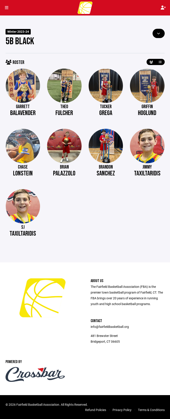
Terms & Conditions (151, 410)
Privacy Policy (122, 410)
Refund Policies (95, 410)
